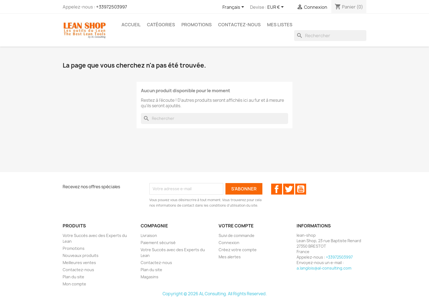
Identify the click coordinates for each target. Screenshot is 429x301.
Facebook (276, 189)
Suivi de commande (236, 235)
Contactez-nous (78, 269)
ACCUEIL (131, 25)
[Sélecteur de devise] (276, 7)
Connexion (229, 242)
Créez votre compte (238, 249)
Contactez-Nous (239, 25)
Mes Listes (279, 25)
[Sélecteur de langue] (234, 7)
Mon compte (74, 283)
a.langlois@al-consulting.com (324, 268)
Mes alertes (230, 256)
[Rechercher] (330, 35)
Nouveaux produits (80, 255)
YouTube (300, 189)
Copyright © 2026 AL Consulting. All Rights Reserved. (215, 294)
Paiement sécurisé (158, 242)
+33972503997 (111, 7)
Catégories (161, 25)
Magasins (149, 276)
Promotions (196, 25)
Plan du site (73, 276)
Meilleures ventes (79, 262)
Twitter (288, 189)
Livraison (149, 235)
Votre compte (236, 226)
